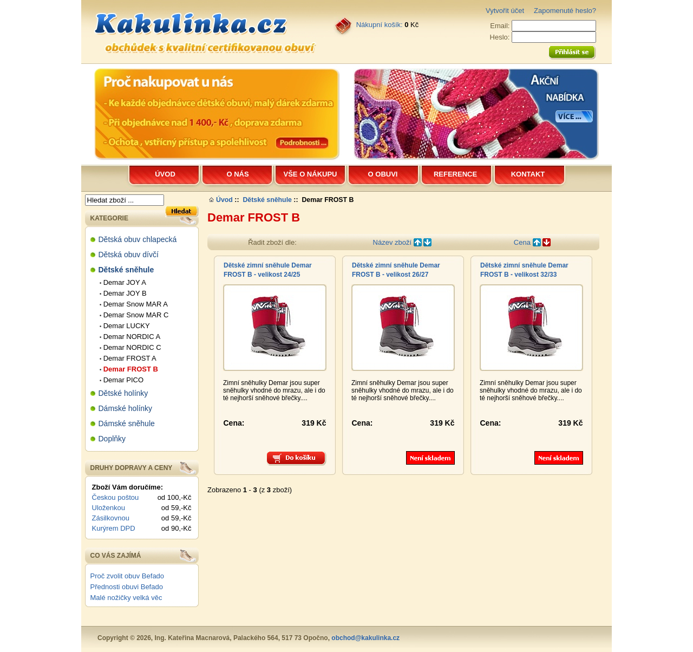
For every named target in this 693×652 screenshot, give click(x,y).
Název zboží (402, 242)
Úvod (165, 174)
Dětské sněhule (267, 200)
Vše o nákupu (310, 174)
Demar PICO (122, 380)
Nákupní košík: (379, 25)
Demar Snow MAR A (134, 304)
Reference (455, 174)
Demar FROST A (128, 358)
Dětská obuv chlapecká (138, 239)
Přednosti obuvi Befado (126, 587)
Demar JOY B (123, 293)
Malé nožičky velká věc (126, 598)
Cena (532, 242)
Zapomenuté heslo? (565, 10)
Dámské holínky (126, 408)
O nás (237, 174)
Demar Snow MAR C (134, 315)
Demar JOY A (123, 282)
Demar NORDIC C (130, 347)
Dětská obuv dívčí (129, 254)
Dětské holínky (123, 393)
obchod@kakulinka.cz (365, 638)
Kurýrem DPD (113, 528)
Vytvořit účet (505, 10)
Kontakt (528, 174)
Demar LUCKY (125, 326)
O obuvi (383, 174)
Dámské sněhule (127, 423)
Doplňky (112, 438)
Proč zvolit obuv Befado (127, 576)
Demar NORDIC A (130, 336)
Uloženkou (108, 508)
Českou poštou (115, 497)
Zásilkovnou (110, 518)
